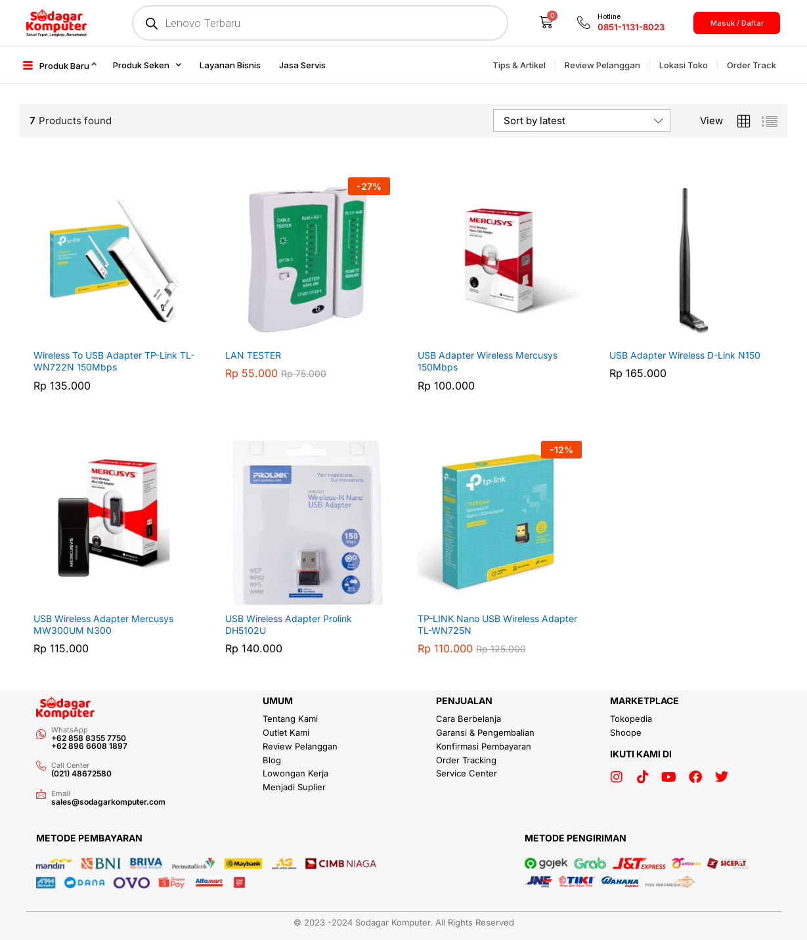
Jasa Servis (302, 65)
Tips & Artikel (519, 65)
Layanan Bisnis (230, 65)
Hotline (609, 16)
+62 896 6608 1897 (89, 746)
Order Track (751, 65)
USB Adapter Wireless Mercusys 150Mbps (487, 360)
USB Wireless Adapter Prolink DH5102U (288, 624)
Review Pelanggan (602, 65)
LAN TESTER (253, 355)
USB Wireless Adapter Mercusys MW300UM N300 (103, 624)
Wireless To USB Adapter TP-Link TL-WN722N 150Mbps (113, 360)
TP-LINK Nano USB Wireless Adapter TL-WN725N (497, 624)
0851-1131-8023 (631, 27)
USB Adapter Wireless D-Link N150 (684, 355)
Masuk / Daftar (737, 23)
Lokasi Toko (683, 65)
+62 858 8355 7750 (88, 738)
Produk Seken (147, 64)
